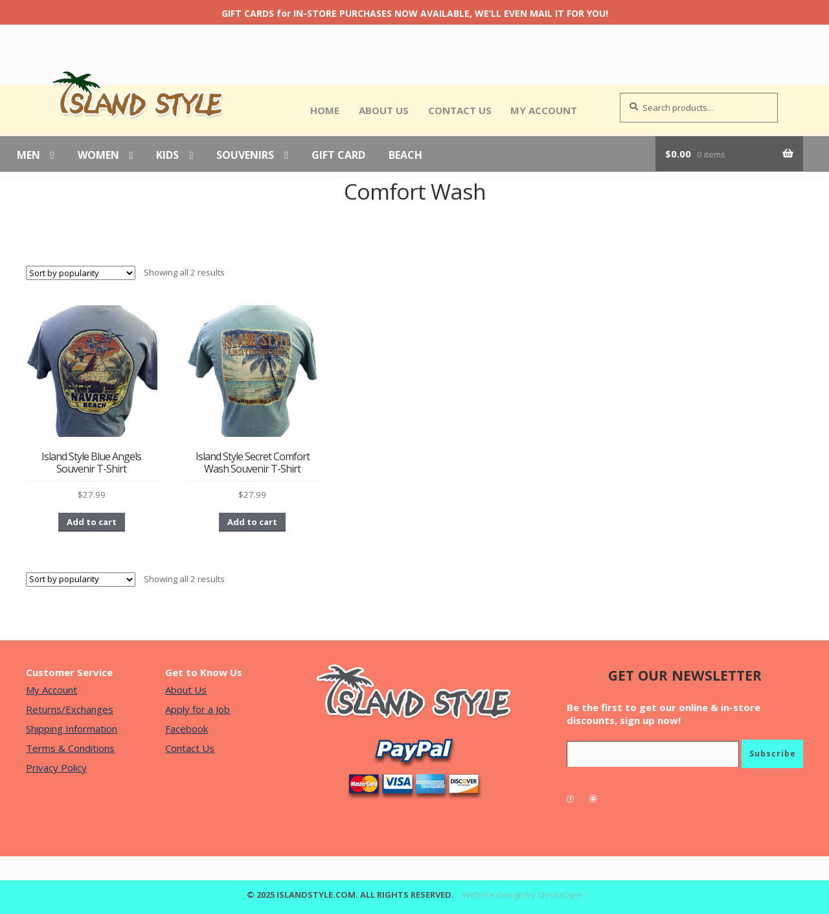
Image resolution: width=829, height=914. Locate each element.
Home (324, 110)
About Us (384, 110)
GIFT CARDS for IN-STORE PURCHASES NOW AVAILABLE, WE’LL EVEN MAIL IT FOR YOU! (414, 13)
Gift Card (338, 155)
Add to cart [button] (92, 522)
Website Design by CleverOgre (522, 894)
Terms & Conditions (70, 748)
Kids (167, 155)
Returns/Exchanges (69, 709)
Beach (405, 155)
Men (28, 155)
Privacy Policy (56, 767)
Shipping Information (71, 728)
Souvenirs (245, 155)
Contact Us (460, 110)
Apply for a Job (197, 709)
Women (98, 155)
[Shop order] (80, 273)
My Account (543, 110)
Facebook (186, 728)
